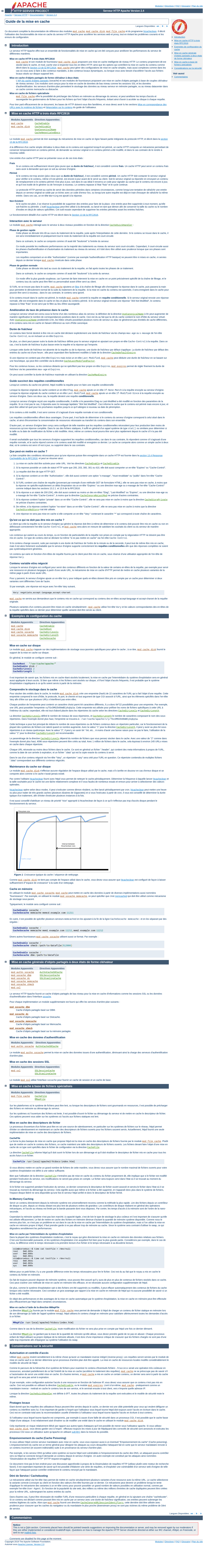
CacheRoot (46, 629)
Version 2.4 (51, 15)
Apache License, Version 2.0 (31, 1544)
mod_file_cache (115, 31)
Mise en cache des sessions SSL (29, 1061)
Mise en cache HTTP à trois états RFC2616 (187, 41)
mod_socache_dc (20, 978)
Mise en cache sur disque (25, 645)
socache (47, 996)
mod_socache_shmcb (22, 984)
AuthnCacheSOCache (51, 972)
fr (162, 26)
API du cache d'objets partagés (33, 80)
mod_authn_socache (22, 972)
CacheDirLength (49, 635)
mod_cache (79, 31)
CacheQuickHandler (121, 225)
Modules (159, 6)
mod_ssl (15, 987)
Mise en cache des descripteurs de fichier (35, 1122)
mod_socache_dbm (21, 975)
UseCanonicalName (45, 129)
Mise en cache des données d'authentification (37, 1037)
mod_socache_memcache (24, 635)
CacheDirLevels (49, 632)
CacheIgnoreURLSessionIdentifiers (101, 1502)
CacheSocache (48, 638)
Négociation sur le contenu (59, 107)
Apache (8, 15)
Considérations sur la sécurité (188, 68)
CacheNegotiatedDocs (47, 132)
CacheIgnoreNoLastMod (93, 495)
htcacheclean (150, 31)
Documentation (37, 15)
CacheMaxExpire (97, 375)
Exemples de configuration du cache (37, 616)
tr (167, 26)
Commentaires (181, 77)
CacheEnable (42, 123)
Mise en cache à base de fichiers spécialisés (185, 63)
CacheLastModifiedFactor (79, 361)
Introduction (179, 37)
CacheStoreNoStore (27, 509)
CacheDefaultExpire (123, 352)
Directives (169, 6)
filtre (77, 286)
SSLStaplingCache (50, 978)
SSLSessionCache (50, 975)
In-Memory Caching (21, 1199)
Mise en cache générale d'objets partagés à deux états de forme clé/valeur (188, 56)
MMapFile (40, 1099)
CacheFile (41, 1096)
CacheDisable (43, 126)
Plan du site (197, 6)
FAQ (178, 6)
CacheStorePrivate (156, 499)
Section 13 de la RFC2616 (43, 67)
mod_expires (118, 366)
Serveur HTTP (21, 15)
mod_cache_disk (95, 31)
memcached (121, 896)
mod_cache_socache (22, 632)
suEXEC (76, 1432)
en (158, 26)
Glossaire (185, 6)
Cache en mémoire (21, 889)
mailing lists (30, 1532)
